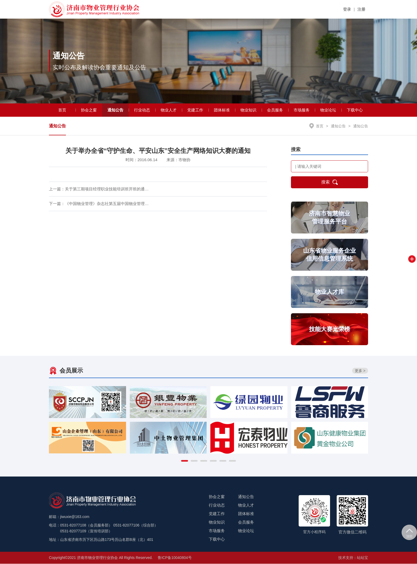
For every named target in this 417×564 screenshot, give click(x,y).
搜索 (329, 182)
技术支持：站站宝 (353, 558)
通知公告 (115, 110)
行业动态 (142, 110)
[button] (184, 461)
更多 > (360, 371)
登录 (347, 9)
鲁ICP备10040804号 (175, 558)
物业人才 (169, 110)
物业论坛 (328, 110)
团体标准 (222, 110)
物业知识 (248, 110)
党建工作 (195, 110)
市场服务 (302, 110)
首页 (62, 110)
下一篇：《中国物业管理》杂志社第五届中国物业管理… (99, 204)
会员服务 (275, 110)
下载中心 (355, 110)
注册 (361, 9)
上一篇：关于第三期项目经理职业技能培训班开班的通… (99, 189)
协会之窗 (89, 110)
